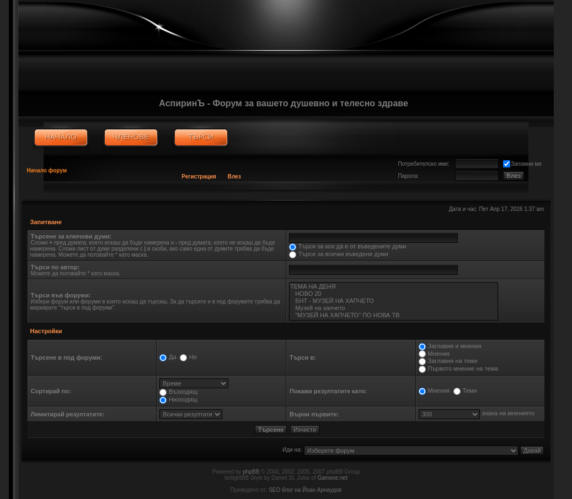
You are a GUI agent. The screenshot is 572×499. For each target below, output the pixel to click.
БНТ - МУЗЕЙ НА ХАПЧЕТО (393, 301)
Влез (234, 176)
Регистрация (198, 176)
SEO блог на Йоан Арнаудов (305, 490)
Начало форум (47, 170)
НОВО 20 (393, 293)
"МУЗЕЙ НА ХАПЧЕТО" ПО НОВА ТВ (393, 315)
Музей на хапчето (393, 308)
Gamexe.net (332, 478)
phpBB (251, 472)
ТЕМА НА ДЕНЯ (393, 286)
